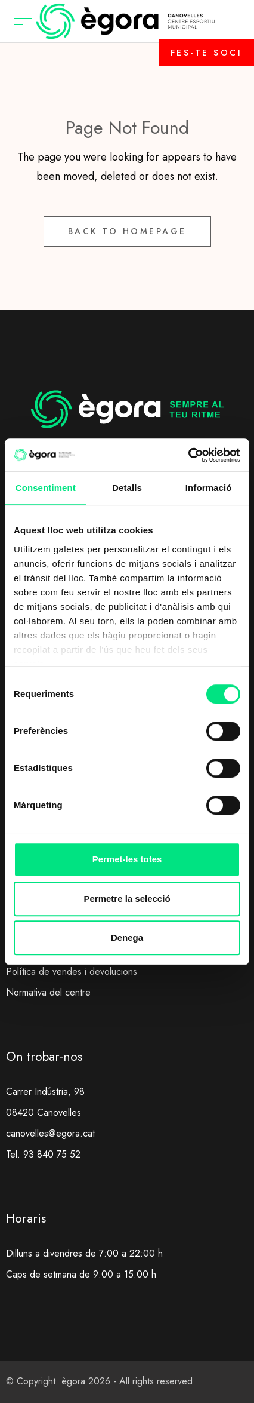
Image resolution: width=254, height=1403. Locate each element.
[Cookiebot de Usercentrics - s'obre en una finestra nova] (188, 455)
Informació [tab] (208, 488)
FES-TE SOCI (207, 53)
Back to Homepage (127, 231)
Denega (127, 937)
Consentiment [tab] (46, 488)
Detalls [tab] (127, 488)
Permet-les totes (127, 859)
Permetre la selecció (126, 899)
